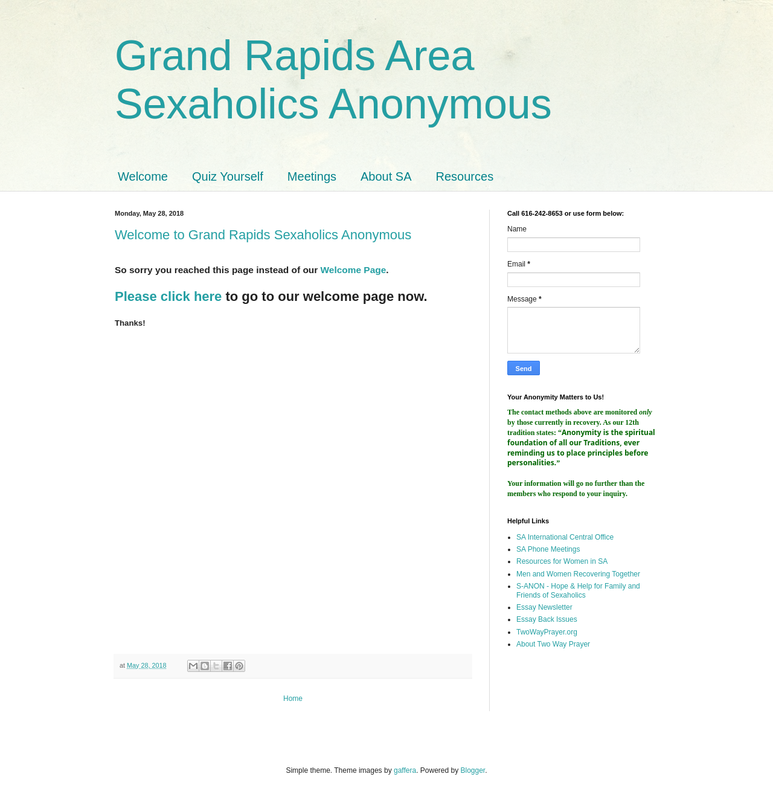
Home (293, 698)
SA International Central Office (565, 537)
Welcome (143, 176)
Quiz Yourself (227, 176)
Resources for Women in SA (562, 561)
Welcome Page (353, 270)
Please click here (168, 296)
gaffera (405, 770)
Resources (465, 176)
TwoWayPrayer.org (546, 632)
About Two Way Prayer (553, 644)
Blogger (473, 770)
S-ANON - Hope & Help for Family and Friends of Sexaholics (578, 590)
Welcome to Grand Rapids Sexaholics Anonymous (263, 234)
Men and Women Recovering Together (578, 574)
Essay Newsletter (544, 607)
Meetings (311, 176)
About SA (386, 176)
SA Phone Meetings (548, 549)
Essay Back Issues (546, 619)
